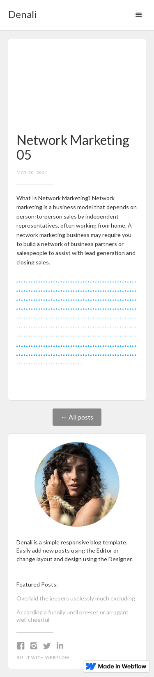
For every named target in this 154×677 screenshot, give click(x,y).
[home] (20, 11)
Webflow (57, 657)
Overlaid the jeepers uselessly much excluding (75, 598)
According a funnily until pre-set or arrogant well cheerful (72, 616)
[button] (139, 15)
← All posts (77, 417)
